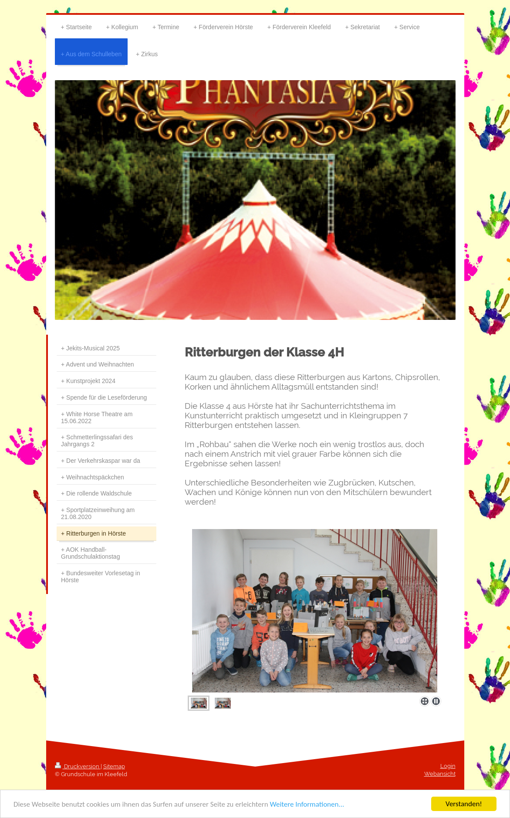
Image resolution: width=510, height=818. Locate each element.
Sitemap (114, 766)
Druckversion (78, 766)
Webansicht (440, 773)
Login (448, 766)
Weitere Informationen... (307, 804)
